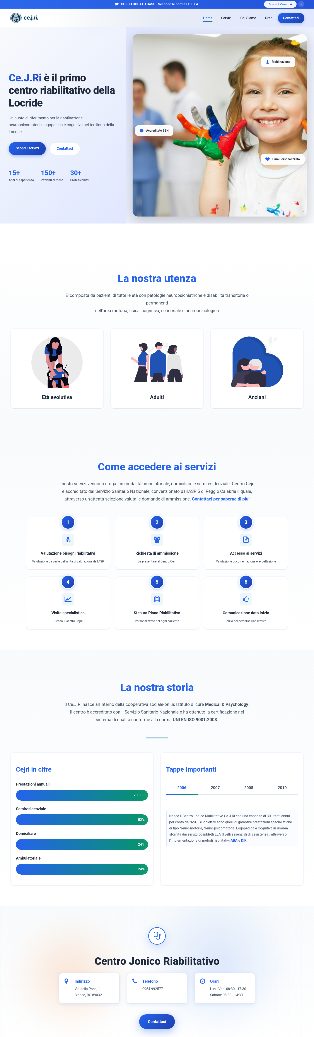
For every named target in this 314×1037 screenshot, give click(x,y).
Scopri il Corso (280, 4)
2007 (215, 787)
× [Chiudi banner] (301, 4)
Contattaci (291, 18)
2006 (181, 787)
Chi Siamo (248, 18)
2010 (282, 787)
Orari (269, 18)
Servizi (226, 18)
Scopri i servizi (27, 148)
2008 (248, 787)
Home (207, 18)
